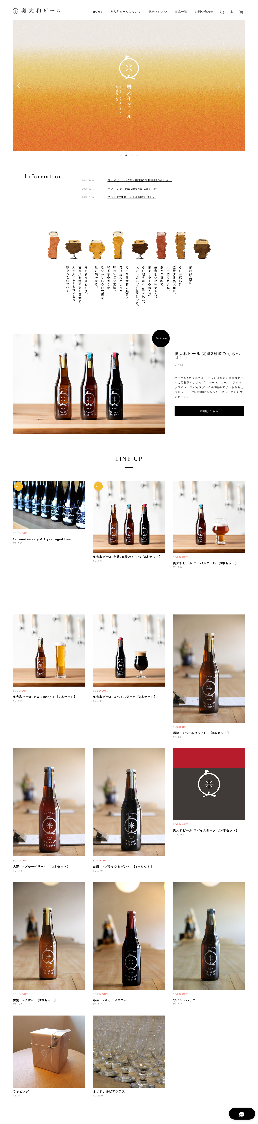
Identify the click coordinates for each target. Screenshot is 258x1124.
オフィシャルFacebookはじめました (132, 188)
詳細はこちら (209, 411)
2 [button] (126, 155)
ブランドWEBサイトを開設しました (131, 197)
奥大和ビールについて (125, 11)
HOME (98, 11)
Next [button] (238, 85)
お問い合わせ (204, 11)
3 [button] (132, 155)
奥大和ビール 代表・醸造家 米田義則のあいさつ (139, 180)
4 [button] (137, 155)
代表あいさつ (158, 11)
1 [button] (121, 155)
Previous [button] (19, 85)
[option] (129, 85)
